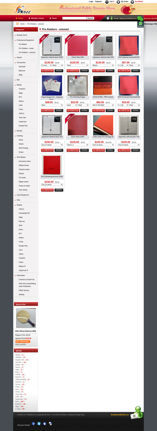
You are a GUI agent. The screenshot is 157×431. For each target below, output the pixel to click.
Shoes (21, 152)
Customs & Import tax (26, 279)
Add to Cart (48, 71)
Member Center (37, 18)
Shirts (21, 140)
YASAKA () (21, 362)
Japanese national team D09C (52, 57)
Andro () (19, 387)
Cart (112, 1)
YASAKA (22, 89)
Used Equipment (23, 195)
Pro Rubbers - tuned (26, 48)
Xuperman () (21, 399)
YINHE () (20, 375)
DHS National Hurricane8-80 (128, 57)
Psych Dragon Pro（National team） (52, 97)
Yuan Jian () (21, 394)
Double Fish (23, 126)
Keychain (22, 67)
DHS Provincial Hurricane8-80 (129, 97)
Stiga (20, 93)
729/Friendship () (22, 379)
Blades (19, 85)
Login (91, 1)
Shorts (21, 144)
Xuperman (22, 122)
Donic (21, 229)
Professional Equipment (25, 40)
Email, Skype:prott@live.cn (125, 18)
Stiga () (19, 406)
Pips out (22, 221)
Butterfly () (20, 404)
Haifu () (19, 370)
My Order (124, 1)
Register (98, 1)
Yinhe (21, 109)
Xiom (20, 250)
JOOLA (21, 113)
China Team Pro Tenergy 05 (103, 137)
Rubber (19, 205)
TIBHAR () (20, 357)
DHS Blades (21, 157)
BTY (20, 97)
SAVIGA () (20, 382)
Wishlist (59, 71)
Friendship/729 (24, 213)
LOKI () (19, 397)
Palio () (19, 372)
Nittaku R (22, 266)
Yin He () (20, 384)
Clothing (20, 136)
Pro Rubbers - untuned (27, 52)
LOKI (20, 105)
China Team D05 (78, 57)
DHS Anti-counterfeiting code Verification (27, 285)
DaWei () (19, 365)
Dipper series (23, 182)
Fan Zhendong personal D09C (52, 176)
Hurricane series (25, 161)
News (54, 18)
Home (20, 18)
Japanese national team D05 (103, 57)
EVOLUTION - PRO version (103, 97)
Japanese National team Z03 (52, 137)
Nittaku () (19, 355)
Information (21, 275)
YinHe (21, 242)
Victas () (19, 392)
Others (21, 101)
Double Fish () (22, 360)
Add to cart (24, 341)
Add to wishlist (20, 344)
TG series (22, 178)
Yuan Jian (22, 118)
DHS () (20, 402)
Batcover (22, 71)
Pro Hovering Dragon (77, 97)
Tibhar (21, 254)
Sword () (19, 367)
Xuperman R (23, 270)
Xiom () (19, 389)
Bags (20, 75)
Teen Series (23, 190)
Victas (21, 262)
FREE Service (24, 290)
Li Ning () (20, 409)
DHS (20, 225)
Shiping (21, 294)
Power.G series (24, 186)
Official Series (24, 165)
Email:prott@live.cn (120, 415)
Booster (19, 131)
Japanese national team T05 (128, 137)
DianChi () (20, 377)
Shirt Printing (23, 148)
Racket (19, 57)
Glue (18, 200)
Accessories (21, 62)
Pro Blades (23, 44)
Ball (18, 80)
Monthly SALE (22, 35)
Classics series (24, 169)
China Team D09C (77, 137)
